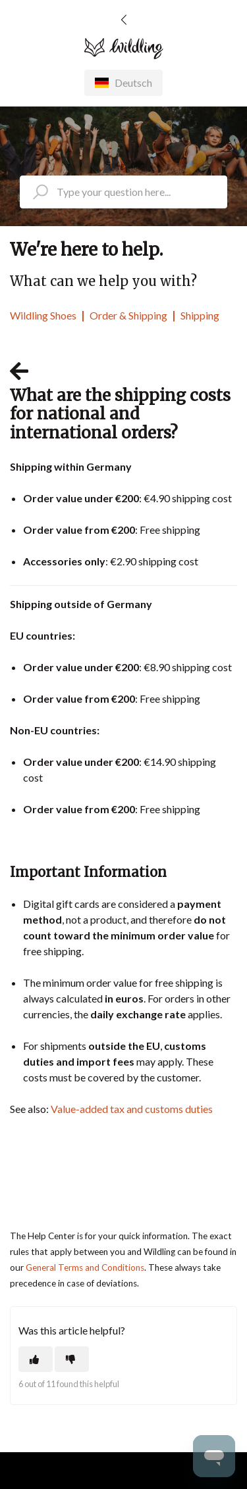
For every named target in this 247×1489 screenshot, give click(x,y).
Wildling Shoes (43, 315)
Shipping (199, 315)
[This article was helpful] (35, 1359)
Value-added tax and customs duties (132, 1108)
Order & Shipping (128, 315)
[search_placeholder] (123, 192)
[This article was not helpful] (72, 1359)
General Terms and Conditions (85, 1267)
